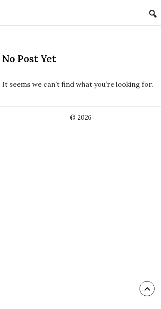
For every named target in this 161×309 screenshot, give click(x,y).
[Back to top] (147, 288)
